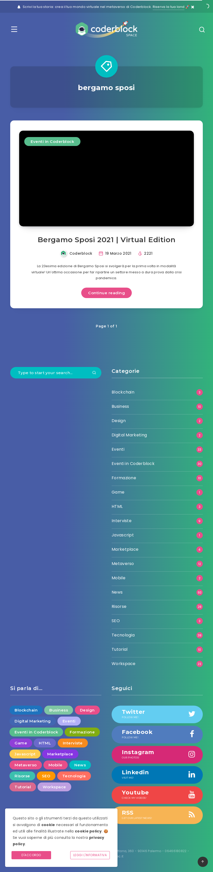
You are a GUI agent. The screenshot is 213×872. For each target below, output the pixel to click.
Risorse (119, 606)
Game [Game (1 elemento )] (21, 743)
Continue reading (106, 292)
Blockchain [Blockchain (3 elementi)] (26, 710)
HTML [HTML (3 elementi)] (45, 743)
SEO (116, 621)
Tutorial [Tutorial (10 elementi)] (23, 786)
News (117, 592)
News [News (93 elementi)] (80, 765)
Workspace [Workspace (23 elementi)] (54, 786)
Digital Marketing (129, 435)
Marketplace (125, 549)
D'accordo (31, 855)
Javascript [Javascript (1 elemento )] (25, 754)
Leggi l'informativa (90, 855)
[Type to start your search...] (55, 372)
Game (118, 492)
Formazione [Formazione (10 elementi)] (82, 732)
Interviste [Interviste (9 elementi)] (73, 743)
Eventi (118, 449)
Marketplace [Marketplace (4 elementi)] (60, 754)
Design (119, 421)
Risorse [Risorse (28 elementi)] (22, 775)
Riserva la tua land (169, 6)
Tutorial (119, 649)
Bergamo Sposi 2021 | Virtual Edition (107, 239)
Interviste (122, 521)
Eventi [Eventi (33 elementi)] (69, 721)
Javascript (123, 535)
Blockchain (123, 392)
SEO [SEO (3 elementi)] (46, 775)
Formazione (124, 478)
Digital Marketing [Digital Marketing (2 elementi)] (33, 721)
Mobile (118, 578)
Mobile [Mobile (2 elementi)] (56, 765)
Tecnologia (123, 635)
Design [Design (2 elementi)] (87, 710)
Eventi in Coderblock (52, 141)
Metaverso (123, 564)
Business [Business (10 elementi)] (58, 710)
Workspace (124, 664)
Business (120, 406)
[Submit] (94, 373)
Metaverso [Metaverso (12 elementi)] (26, 765)
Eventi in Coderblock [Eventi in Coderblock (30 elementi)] (36, 732)
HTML (117, 506)
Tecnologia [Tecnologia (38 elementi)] (74, 775)
